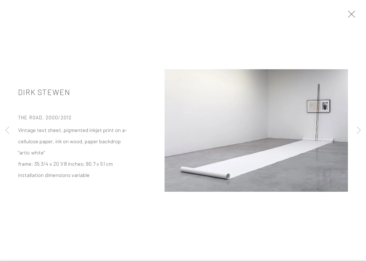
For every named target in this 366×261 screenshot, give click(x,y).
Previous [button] (7, 130)
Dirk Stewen (44, 92)
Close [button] (349, 16)
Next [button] (359, 130)
